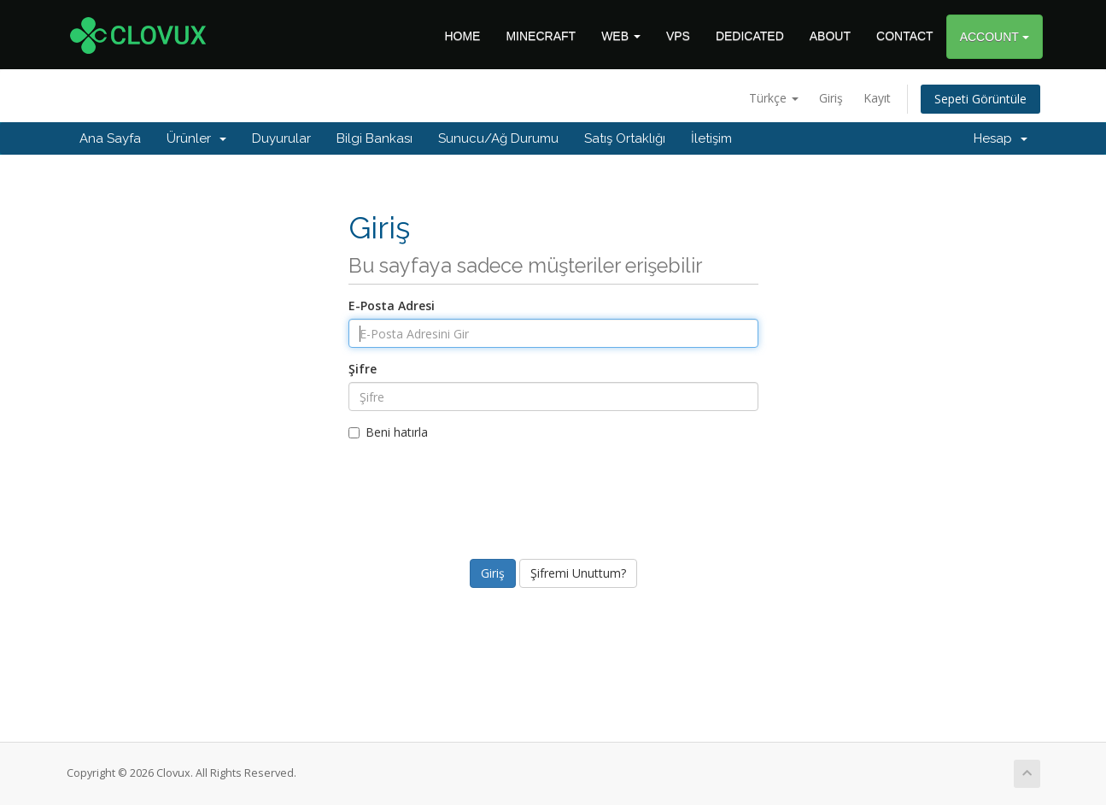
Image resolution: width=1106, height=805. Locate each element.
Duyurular (281, 138)
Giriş (831, 98)
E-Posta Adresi (391, 305)
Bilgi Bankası (374, 138)
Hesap (1000, 138)
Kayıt (877, 98)
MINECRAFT (541, 36)
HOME (462, 36)
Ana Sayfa (110, 138)
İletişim (711, 138)
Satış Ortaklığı (624, 138)
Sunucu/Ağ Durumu (498, 138)
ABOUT (830, 36)
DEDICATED (750, 36)
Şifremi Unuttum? (578, 573)
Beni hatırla (388, 432)
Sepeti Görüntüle (980, 99)
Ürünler (196, 138)
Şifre (362, 369)
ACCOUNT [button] (994, 37)
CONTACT (904, 36)
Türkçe (774, 98)
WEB (621, 36)
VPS (678, 36)
